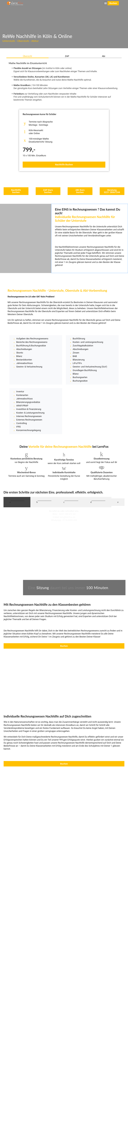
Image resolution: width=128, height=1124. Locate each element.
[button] (105, 2)
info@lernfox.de (67, 521)
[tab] (27, 56)
